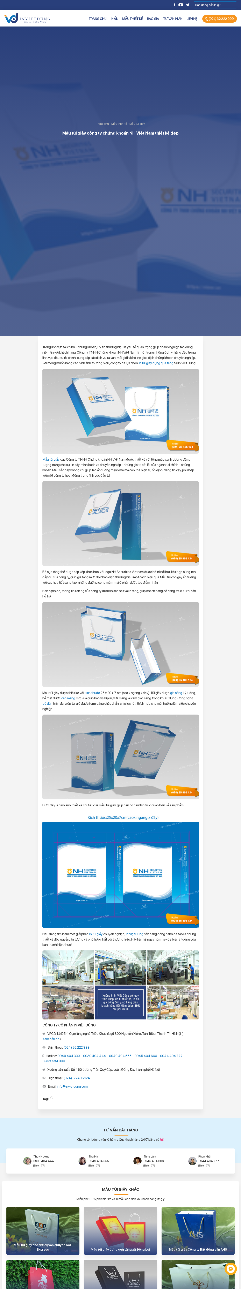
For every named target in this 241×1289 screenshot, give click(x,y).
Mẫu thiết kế (132, 19)
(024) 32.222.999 (77, 1047)
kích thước (92, 693)
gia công (176, 693)
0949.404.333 (69, 1056)
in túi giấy (95, 934)
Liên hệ (191, 19)
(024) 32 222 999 (219, 19)
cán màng (68, 698)
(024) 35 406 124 (77, 1078)
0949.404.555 (120, 1056)
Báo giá (153, 19)
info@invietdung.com (72, 1086)
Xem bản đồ (51, 1039)
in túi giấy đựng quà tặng (156, 363)
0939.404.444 (94, 1056)
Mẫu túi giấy (137, 123)
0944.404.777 (171, 1056)
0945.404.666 (146, 1056)
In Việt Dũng (134, 934)
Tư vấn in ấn (173, 19)
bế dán (47, 703)
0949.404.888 (54, 1061)
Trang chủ (98, 19)
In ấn (114, 19)
